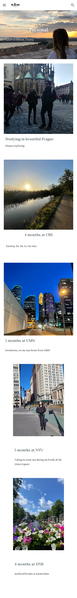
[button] (4, 5)
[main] (38, 30)
